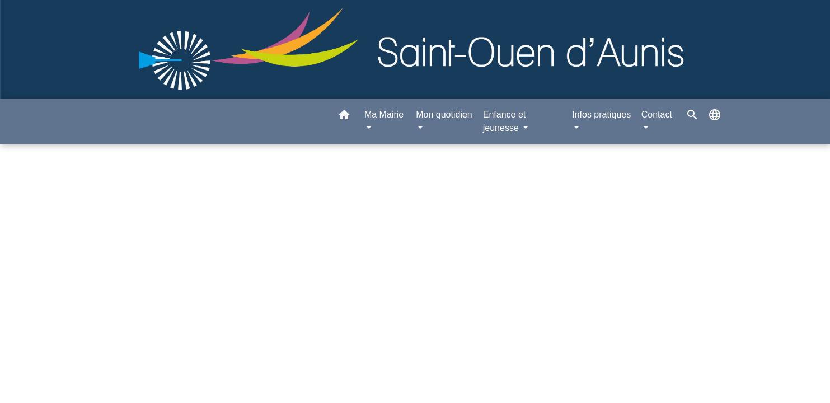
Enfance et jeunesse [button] (504, 121)
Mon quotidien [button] (444, 114)
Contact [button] (656, 114)
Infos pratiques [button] (601, 114)
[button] (344, 117)
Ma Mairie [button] (384, 114)
